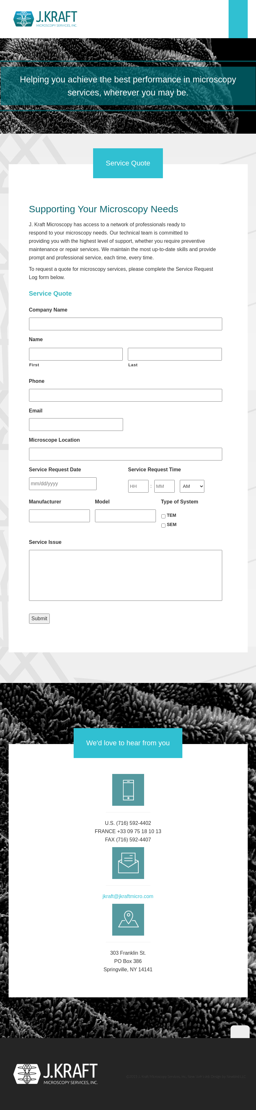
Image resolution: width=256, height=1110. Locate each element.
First (34, 364)
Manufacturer (45, 501)
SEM (171, 524)
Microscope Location (54, 440)
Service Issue (45, 542)
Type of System (179, 501)
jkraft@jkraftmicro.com (128, 896)
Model (102, 501)
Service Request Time (154, 469)
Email (36, 410)
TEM (171, 515)
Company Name (48, 310)
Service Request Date (55, 469)
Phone (37, 381)
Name (36, 339)
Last (132, 364)
